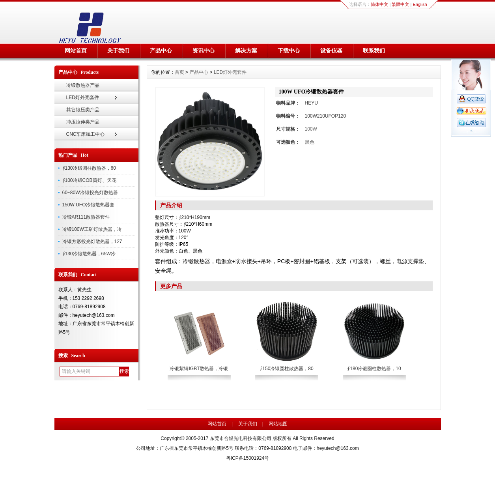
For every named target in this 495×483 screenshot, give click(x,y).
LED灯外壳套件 (82, 97)
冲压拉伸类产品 (82, 122)
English (420, 4)
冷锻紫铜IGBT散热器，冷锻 (199, 368)
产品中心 (161, 50)
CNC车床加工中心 (85, 134)
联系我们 (374, 50)
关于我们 (118, 50)
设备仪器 (331, 50)
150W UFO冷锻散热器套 (88, 205)
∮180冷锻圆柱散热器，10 (374, 368)
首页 (179, 72)
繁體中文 (400, 4)
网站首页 (76, 50)
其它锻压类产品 (82, 109)
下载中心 (289, 50)
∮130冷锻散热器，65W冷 (89, 253)
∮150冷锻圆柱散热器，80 (286, 368)
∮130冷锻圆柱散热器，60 (89, 168)
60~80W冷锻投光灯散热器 (90, 192)
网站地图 (278, 424)
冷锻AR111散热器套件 (86, 217)
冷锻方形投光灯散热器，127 (92, 241)
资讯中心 (203, 50)
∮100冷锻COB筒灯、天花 (89, 180)
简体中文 (379, 4)
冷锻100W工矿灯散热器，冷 (92, 229)
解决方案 (246, 50)
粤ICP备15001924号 (247, 458)
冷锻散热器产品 (82, 85)
